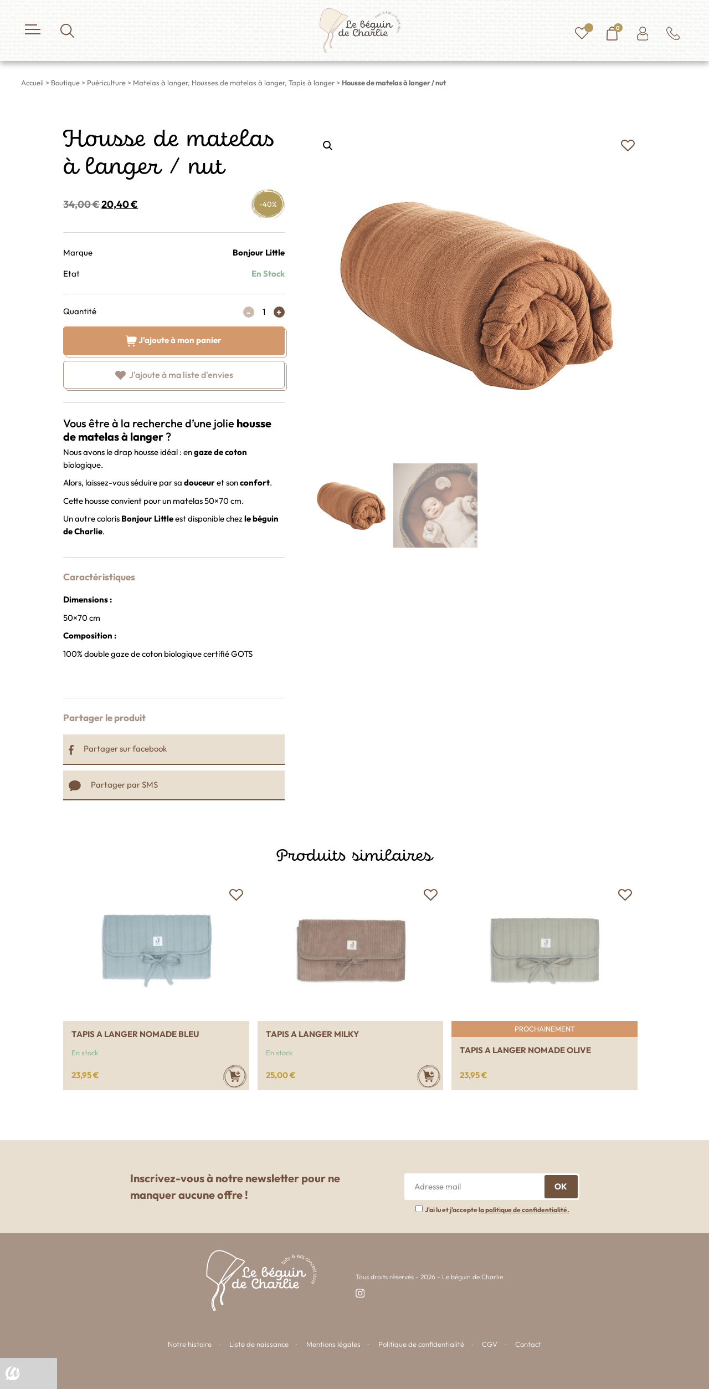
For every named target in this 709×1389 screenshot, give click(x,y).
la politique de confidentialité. (524, 1210)
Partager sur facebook (118, 748)
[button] (628, 146)
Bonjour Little (259, 252)
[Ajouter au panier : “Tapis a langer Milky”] (428, 1076)
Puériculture (106, 82)
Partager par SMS (113, 784)
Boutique (65, 82)
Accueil (32, 82)
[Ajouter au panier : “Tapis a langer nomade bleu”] (234, 1076)
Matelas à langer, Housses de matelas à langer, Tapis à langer (234, 82)
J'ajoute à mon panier (174, 339)
